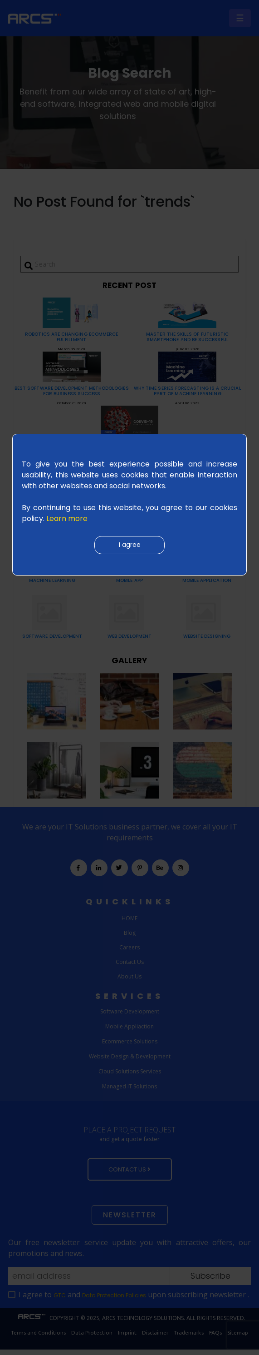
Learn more (67, 518)
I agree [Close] (130, 545)
